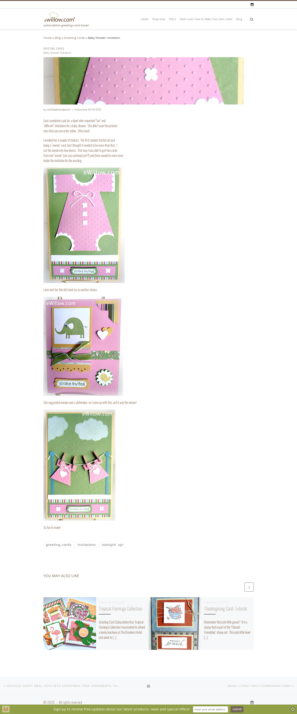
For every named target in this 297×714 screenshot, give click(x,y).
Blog (239, 19)
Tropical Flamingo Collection (120, 608)
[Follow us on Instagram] (252, 4)
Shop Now (158, 19)
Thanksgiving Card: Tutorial (225, 608)
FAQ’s (172, 19)
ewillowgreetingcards (58, 109)
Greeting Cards (74, 38)
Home (144, 19)
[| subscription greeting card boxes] (59, 16)
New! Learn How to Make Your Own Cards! (206, 19)
